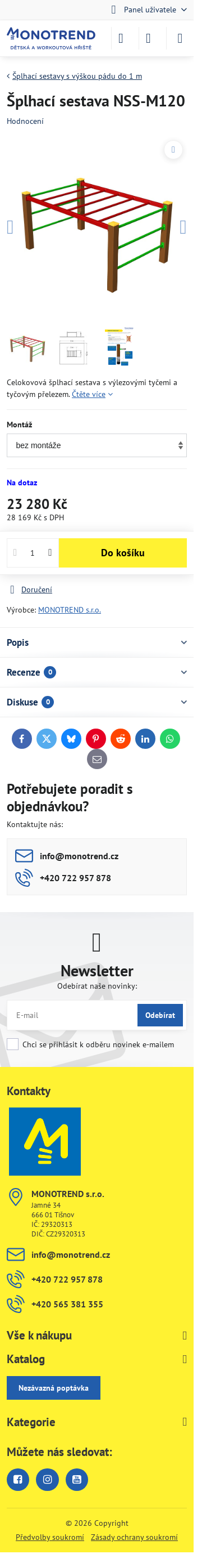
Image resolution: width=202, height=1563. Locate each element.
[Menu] (180, 38)
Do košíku (123, 552)
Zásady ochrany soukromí (134, 1537)
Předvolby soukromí (50, 1537)
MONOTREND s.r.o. (69, 610)
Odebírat (160, 1015)
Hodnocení (25, 121)
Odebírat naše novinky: (97, 986)
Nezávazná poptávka (54, 1388)
